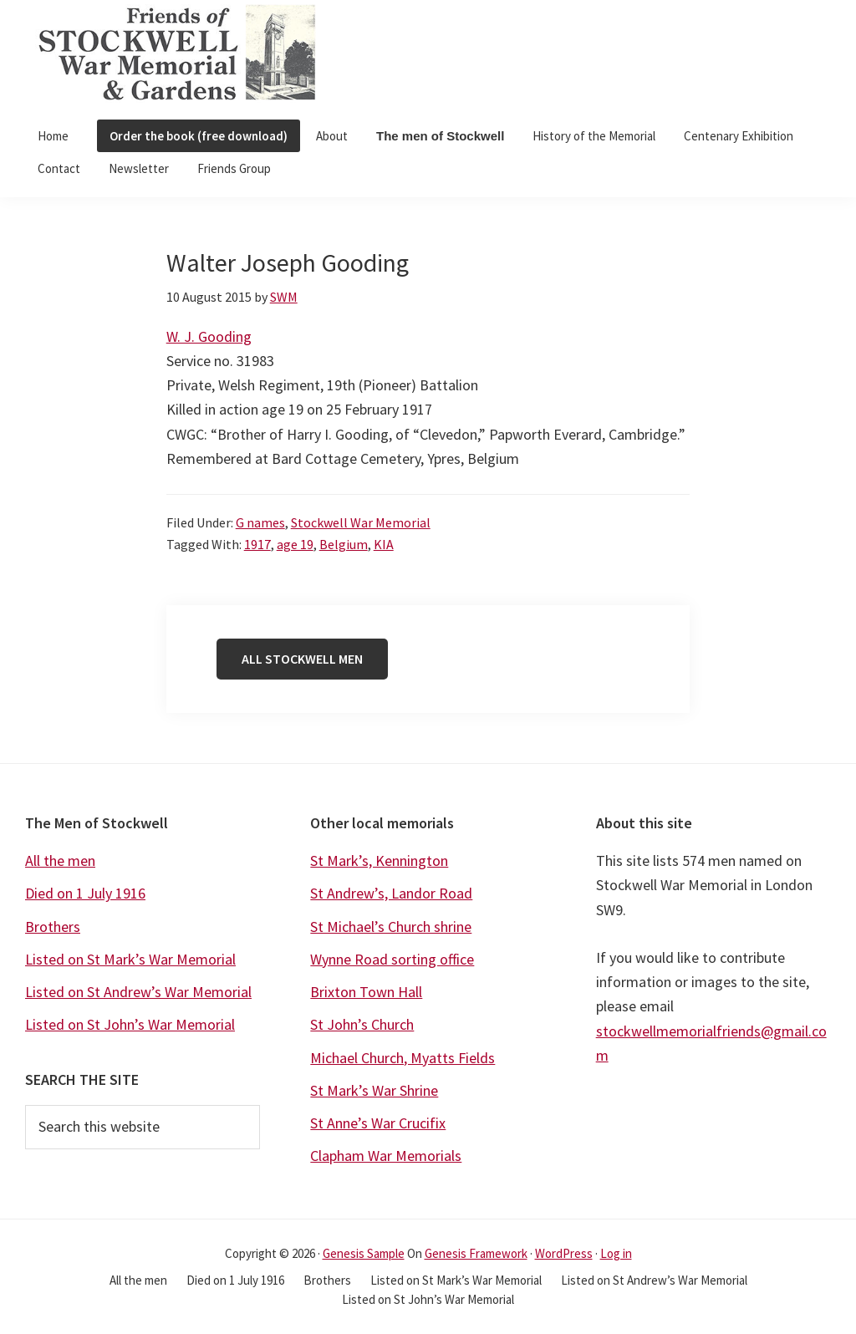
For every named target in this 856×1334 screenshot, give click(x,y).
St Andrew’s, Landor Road (391, 893)
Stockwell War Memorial (361, 522)
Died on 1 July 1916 (85, 893)
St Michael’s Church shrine (390, 926)
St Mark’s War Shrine (374, 1090)
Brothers (52, 926)
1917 (257, 544)
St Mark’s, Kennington (379, 860)
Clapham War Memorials (385, 1155)
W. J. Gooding (209, 336)
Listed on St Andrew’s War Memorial (138, 991)
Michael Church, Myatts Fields (402, 1057)
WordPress (564, 1253)
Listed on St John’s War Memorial (130, 1024)
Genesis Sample (364, 1253)
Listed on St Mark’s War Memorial (130, 959)
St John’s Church (362, 1024)
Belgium (343, 544)
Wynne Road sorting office (392, 959)
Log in (616, 1253)
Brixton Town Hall (366, 991)
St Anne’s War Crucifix (378, 1123)
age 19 (295, 544)
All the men (60, 860)
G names (260, 522)
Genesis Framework (476, 1253)
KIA (384, 544)
